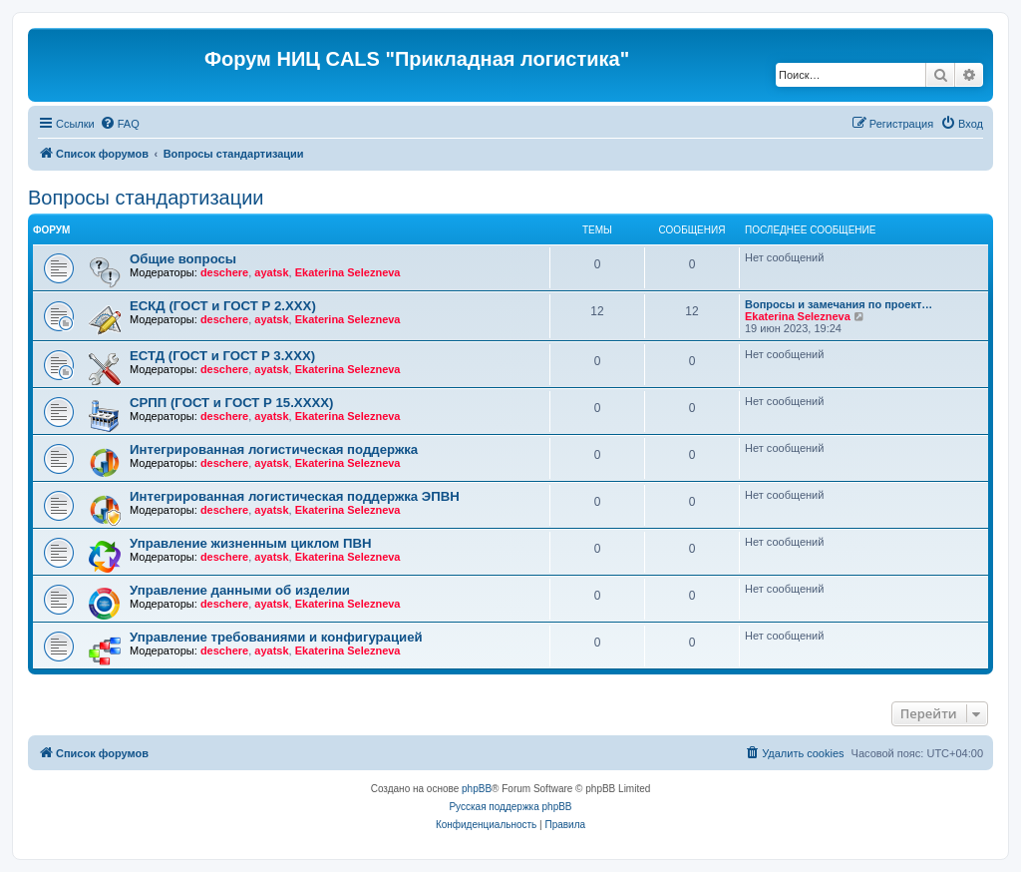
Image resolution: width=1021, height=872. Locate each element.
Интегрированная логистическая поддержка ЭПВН (295, 496)
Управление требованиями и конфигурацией (276, 637)
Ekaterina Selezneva (348, 272)
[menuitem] (120, 124)
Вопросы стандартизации (145, 198)
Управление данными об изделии (240, 590)
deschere (224, 272)
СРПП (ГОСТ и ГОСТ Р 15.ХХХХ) (231, 402)
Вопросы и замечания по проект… (838, 304)
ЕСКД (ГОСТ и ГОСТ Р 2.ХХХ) (223, 305)
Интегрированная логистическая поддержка (274, 449)
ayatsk (271, 272)
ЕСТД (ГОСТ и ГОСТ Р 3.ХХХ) (222, 355)
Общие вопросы (183, 258)
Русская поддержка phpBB (510, 806)
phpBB (477, 788)
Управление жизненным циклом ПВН (251, 543)
